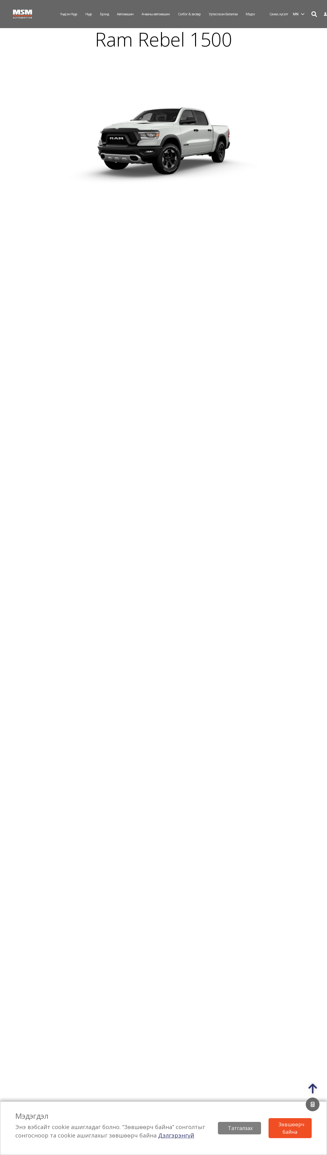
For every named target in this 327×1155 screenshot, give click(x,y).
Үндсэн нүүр (68, 14)
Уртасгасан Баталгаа (223, 14)
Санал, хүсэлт (278, 14)
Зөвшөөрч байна (291, 1128)
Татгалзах (240, 1128)
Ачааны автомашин (156, 14)
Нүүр (88, 14)
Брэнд (104, 14)
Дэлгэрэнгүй (176, 1135)
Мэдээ (250, 14)
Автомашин (125, 14)
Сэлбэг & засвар (189, 14)
